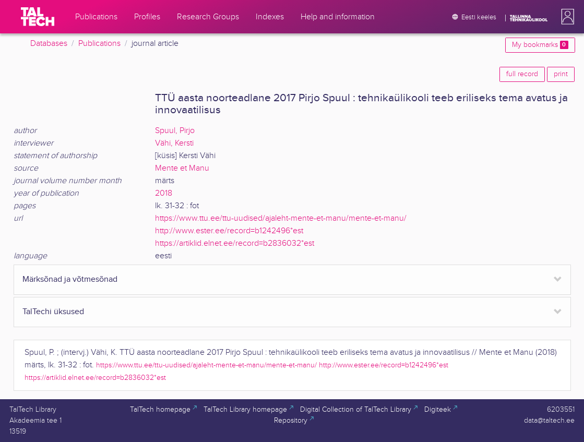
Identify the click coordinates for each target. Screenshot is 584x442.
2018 (163, 193)
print (561, 74)
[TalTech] (37, 17)
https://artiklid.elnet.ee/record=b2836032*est (234, 243)
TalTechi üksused (53, 312)
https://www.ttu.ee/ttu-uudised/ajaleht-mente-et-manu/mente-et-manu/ (281, 218)
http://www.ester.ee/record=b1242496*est (229, 231)
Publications (99, 44)
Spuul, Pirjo (175, 131)
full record (522, 74)
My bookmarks (540, 45)
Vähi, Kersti (174, 143)
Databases (48, 44)
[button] (566, 16)
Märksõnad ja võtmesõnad (69, 279)
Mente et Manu (182, 168)
